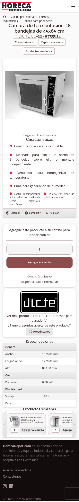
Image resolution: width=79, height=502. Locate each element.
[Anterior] (5, 424)
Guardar (13, 213)
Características (24, 42)
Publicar (52, 213)
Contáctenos (12, 476)
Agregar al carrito (39, 262)
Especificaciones (52, 42)
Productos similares (39, 51)
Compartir (32, 213)
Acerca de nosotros (17, 470)
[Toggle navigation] (73, 7)
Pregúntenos (39, 331)
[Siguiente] (74, 424)
